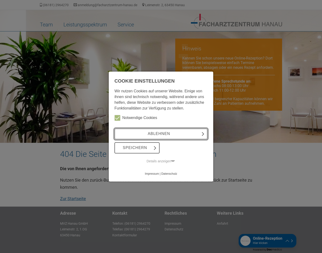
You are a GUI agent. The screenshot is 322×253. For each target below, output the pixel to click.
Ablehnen (159, 134)
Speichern (135, 148)
